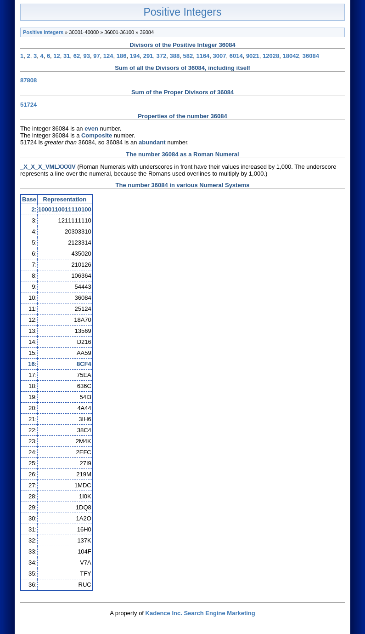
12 (56, 55)
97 (96, 55)
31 (66, 55)
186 (122, 55)
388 (175, 55)
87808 (28, 80)
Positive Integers (182, 12)
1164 (202, 55)
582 (188, 55)
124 (108, 55)
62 (76, 55)
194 (135, 55)
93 (86, 55)
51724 (28, 104)
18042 (290, 55)
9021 (252, 55)
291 (148, 55)
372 (162, 55)
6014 (236, 55)
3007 (219, 55)
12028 (271, 55)
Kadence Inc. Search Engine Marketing (200, 613)
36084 (311, 55)
